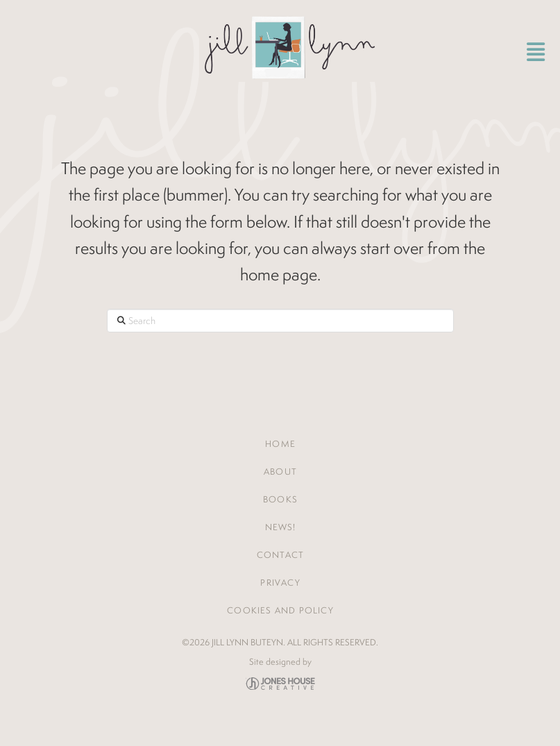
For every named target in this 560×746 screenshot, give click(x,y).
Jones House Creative (280, 683)
